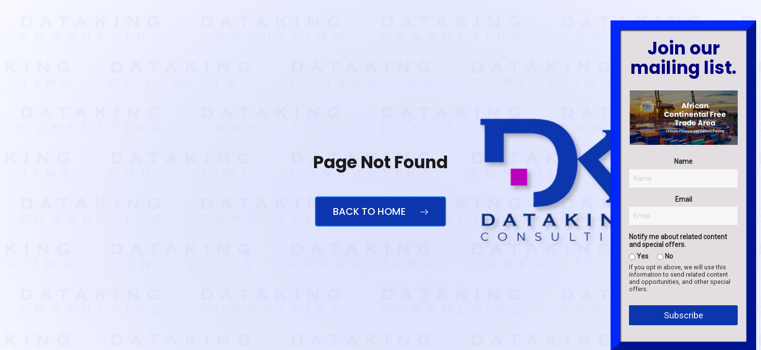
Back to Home (380, 211)
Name (683, 255)
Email (683, 292)
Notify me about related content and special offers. (678, 334)
